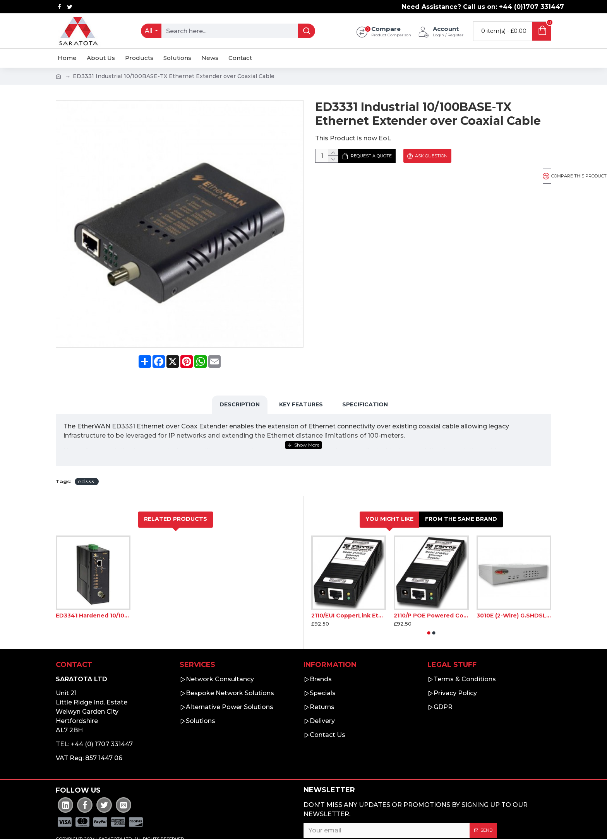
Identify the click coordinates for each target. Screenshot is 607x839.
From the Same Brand (461, 499)
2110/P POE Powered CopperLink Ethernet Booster (431, 596)
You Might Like (389, 499)
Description (239, 394)
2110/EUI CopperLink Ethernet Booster (348, 596)
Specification (365, 394)
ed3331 (87, 462)
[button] (428, 613)
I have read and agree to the (370, 828)
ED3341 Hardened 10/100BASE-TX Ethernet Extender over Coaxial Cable (93, 596)
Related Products (175, 499)
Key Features (301, 394)
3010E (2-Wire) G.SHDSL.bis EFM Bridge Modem (514, 596)
